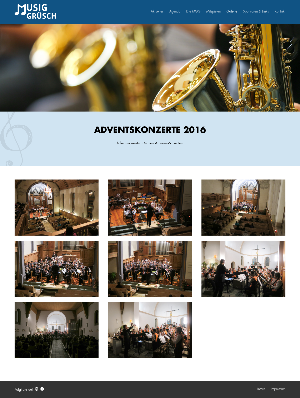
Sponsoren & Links (256, 11)
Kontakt (280, 11)
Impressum (278, 389)
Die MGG (193, 11)
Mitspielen (213, 11)
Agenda (174, 11)
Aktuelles (157, 11)
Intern (261, 389)
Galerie (231, 11)
